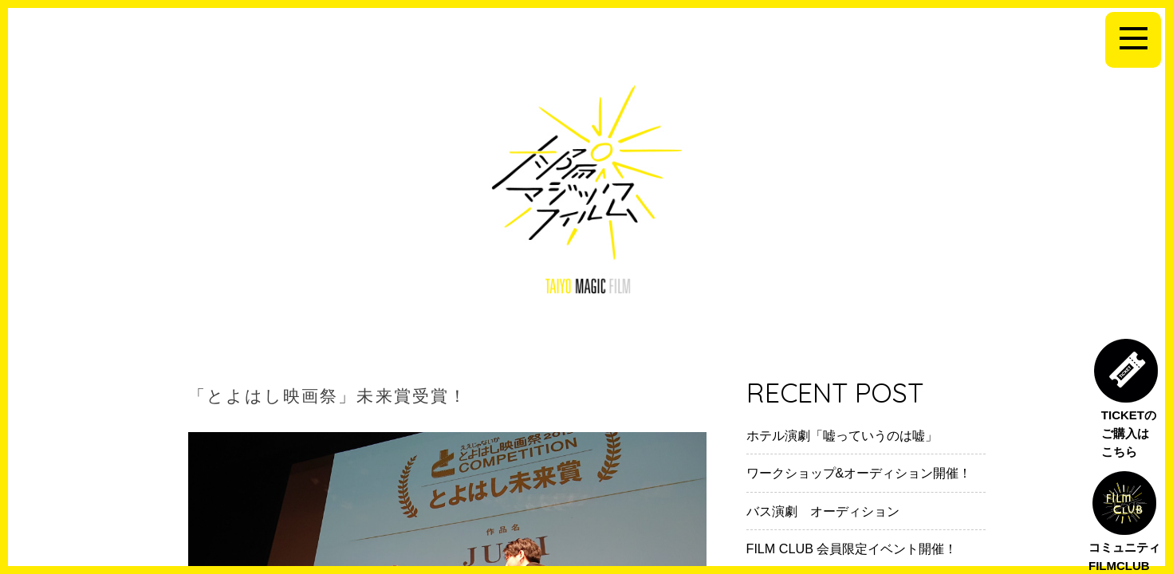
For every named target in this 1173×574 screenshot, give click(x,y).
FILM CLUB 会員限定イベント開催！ (852, 548)
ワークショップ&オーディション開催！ (859, 473)
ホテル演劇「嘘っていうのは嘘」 (842, 435)
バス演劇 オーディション (822, 511)
